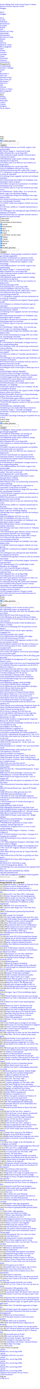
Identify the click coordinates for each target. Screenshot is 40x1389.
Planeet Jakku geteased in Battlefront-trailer (21, 940)
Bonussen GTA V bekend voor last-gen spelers (21, 1326)
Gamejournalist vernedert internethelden (19, 1238)
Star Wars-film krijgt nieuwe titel (17, 1290)
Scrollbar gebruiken (9, 141)
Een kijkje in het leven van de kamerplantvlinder (20, 663)
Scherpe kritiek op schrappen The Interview (20, 1159)
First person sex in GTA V (15, 1265)
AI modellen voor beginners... (12, 753)
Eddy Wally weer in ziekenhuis (15, 1321)
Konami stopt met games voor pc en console (21, 979)
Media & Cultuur (6, 45)
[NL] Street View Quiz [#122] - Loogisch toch (19, 698)
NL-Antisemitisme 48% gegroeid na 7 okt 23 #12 (19, 734)
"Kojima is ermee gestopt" (15, 1052)
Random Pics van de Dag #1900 (14, 166)
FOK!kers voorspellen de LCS (15, 1094)
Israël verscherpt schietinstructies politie (19, 975)
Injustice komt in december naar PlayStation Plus (22, 1298)
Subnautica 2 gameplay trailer (12, 406)
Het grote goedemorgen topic (13, 794)
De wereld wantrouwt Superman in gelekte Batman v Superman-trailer (17, 1029)
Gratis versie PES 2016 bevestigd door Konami (21, 936)
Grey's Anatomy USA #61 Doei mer (15, 711)
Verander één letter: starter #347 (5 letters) (17, 755)
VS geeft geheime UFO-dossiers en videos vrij (18, 578)
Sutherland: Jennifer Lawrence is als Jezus (19, 1257)
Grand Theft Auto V (12, 1236)
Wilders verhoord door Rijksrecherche (19, 1205)
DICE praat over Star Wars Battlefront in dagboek (23, 1025)
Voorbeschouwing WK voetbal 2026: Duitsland (18, 375)
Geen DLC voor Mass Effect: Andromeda (19, 894)
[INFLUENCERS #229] (11, 690)
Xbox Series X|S (5, 79)
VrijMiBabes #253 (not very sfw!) (14, 516)
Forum (2, 4)
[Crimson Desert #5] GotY (12, 638)
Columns (33, 4)
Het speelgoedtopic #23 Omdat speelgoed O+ (19, 732)
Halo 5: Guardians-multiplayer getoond (18, 1007)
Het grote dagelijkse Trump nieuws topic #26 (18, 671)
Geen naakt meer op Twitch (15, 1334)
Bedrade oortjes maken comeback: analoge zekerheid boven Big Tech (17, 160)
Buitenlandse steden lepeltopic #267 (15, 750)
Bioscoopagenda (5, 47)
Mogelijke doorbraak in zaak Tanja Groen (17, 807)
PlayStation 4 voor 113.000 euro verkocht (20, 1090)
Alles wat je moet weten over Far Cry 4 (18, 1269)
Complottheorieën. (9, 873)
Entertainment (5, 35)
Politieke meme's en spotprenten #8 (15, 609)
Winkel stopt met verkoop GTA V (17, 1225)
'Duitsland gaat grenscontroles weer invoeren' (21, 986)
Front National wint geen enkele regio (19, 929)
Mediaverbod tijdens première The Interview (20, 1196)
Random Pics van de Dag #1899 (14, 365)
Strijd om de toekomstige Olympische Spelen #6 (20, 705)
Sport (2, 49)
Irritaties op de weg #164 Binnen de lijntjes (18, 617)
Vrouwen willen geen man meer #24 (15, 792)
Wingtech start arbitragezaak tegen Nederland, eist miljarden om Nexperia (18, 554)
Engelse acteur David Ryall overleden (18, 1134)
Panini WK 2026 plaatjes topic (13, 730)
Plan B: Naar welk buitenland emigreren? (17, 796)
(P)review (5, 241)
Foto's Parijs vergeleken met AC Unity (19, 1240)
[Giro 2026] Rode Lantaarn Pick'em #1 (16, 696)
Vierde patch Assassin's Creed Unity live (18, 1180)
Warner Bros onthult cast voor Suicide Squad (20, 1221)
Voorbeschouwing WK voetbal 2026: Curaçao (18, 170)
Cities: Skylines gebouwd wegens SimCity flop (22, 1050)
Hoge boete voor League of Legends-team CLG (21, 1173)
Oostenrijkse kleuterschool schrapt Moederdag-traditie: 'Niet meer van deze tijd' (19, 395)
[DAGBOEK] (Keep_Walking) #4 (15, 684)
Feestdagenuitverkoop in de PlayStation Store (20, 1219)
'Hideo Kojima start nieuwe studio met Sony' (21, 927)
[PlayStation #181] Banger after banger (16, 636)
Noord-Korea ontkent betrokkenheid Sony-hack (21, 1150)
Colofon (3, 104)
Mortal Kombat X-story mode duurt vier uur (20, 1038)
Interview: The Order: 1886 (15, 1078)
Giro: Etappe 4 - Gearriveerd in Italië (15, 151)
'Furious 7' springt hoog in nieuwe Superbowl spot (23, 1086)
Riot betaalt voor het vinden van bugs (17, 1255)
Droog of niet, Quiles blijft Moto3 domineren (18, 408)
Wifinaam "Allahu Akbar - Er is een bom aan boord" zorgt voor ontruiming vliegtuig (18, 192)
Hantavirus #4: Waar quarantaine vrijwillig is (18, 686)
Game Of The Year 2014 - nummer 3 (18, 1111)
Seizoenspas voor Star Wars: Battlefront (19, 954)
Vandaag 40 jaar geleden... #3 (13, 865)
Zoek (12, 4)
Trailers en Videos (6, 89)
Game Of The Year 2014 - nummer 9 (18, 1123)
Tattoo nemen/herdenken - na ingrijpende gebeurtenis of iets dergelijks (17, 820)
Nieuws (27, 4)
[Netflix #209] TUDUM (11, 805)
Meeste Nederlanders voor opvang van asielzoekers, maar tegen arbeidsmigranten (16, 434)
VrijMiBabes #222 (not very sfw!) (14, 518)
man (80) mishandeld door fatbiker (14, 871)
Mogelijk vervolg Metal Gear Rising (17, 1088)
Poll (3, 245)
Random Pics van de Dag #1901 (14, 153)
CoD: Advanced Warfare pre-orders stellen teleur (22, 1328)
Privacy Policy (23, 1373)
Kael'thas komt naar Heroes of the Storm (19, 1013)
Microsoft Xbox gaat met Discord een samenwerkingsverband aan (15, 293)
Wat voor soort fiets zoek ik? (12, 763)
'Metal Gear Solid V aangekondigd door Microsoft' (22, 1146)
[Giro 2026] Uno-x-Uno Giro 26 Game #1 (17, 694)
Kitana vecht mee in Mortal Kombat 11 (18, 888)
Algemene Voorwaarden (8, 1373)
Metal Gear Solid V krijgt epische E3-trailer (21, 1009)
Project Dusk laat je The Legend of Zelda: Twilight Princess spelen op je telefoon (20, 391)
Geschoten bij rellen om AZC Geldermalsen (21, 925)
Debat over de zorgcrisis (14, 1161)
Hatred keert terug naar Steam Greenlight (20, 1175)
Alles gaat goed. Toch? (11, 650)
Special (4, 243)
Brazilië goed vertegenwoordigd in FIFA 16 (19, 984)
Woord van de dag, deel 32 (12, 709)
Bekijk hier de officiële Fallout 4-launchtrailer (21, 938)
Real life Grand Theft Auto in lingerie (18, 1186)
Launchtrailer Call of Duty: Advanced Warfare (21, 1342)
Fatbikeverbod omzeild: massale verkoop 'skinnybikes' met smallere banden (17, 584)
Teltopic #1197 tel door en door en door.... (17, 607)
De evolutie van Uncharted (14, 915)
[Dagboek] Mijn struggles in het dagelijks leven (19, 846)
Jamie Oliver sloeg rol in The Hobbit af (19, 1132)
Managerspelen (5, 64)
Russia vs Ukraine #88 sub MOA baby (16, 775)
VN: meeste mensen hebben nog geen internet (21, 971)
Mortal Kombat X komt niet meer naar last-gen (22, 996)
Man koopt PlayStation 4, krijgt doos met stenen (22, 1136)
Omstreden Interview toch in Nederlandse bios (20, 1103)
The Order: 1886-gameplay (14, 1211)
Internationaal (4, 24)
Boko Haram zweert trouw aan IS (17, 1065)
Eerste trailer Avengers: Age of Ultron (18, 1338)
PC (1, 72)
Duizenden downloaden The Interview (19, 1127)
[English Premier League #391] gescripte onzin (19, 809)
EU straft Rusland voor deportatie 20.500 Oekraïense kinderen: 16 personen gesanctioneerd (17, 259)
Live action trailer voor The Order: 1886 (18, 1152)
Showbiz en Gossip (6, 31)
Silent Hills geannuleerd (14, 1017)
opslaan (3, 145)
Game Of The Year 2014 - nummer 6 (18, 1119)
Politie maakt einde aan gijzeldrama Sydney (21, 1188)
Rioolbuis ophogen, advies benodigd (15, 682)
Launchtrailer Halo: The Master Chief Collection (22, 1292)
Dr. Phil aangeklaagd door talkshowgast (19, 1102)
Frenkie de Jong (8, 725)
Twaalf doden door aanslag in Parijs (18, 1115)
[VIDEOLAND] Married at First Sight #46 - (18, 713)
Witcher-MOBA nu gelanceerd (15, 1092)
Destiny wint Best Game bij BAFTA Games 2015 (22, 1057)
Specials (16, 6)
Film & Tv (5, 231)
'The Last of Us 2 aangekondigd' (17, 1148)
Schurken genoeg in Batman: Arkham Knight (20, 1071)
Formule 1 (3, 52)
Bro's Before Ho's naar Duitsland (16, 1194)
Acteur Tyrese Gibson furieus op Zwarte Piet (21, 1259)
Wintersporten (5, 62)
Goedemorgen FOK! (9, 285)
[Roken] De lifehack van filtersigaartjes (16, 700)
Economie (3, 25)
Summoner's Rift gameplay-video (16, 1288)
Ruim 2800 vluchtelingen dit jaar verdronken (21, 965)
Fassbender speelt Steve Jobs (14, 1246)
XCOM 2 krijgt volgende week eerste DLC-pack (21, 917)
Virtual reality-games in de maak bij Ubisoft (21, 1011)
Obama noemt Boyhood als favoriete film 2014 (22, 1157)
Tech (1, 29)
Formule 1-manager (7, 68)
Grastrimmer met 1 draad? (12, 634)
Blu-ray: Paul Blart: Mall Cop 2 (15, 931)
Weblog (7, 4)
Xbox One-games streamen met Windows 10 (21, 1096)
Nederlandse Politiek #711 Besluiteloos (16, 677)
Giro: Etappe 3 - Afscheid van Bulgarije (16, 410)
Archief (21, 6)
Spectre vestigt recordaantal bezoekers (19, 942)
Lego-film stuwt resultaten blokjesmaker (19, 1073)
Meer (2, 95)
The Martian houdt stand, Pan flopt (17, 955)
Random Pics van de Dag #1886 (14, 574)
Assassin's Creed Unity (13, 1275)
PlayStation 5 (4, 81)
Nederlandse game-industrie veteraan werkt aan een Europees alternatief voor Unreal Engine (19, 399)
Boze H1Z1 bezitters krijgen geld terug (19, 1100)
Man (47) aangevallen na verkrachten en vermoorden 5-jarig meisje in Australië (16, 486)
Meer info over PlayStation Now (17, 1121)
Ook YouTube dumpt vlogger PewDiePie (19, 900)
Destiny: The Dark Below (13, 1153)
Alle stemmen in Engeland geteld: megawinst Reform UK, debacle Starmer (19, 720)
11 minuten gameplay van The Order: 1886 (19, 1082)
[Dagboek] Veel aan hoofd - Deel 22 (15, 740)
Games (2, 70)
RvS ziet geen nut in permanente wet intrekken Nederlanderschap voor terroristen (19, 185)
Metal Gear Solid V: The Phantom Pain (19, 982)
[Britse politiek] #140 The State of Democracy (19, 644)
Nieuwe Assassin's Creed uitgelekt (17, 1223)
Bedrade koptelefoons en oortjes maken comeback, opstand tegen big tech (16, 823)
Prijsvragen (4, 100)
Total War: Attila (11, 1105)
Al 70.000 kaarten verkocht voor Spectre (19, 948)
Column (5, 239)
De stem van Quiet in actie (15, 1336)
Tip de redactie (5, 108)
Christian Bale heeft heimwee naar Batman (20, 1251)
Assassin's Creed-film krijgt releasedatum (20, 1117)
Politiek (2, 27)
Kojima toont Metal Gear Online (16, 1213)
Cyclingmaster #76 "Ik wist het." (14, 673)
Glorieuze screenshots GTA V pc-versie (19, 1040)
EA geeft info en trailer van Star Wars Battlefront (22, 1032)
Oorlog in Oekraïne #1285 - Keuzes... (16, 675)
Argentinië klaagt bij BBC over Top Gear (20, 1253)
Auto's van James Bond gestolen (17, 1198)
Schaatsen (3, 60)
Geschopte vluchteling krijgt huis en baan (20, 980)
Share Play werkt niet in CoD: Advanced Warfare (22, 1299)
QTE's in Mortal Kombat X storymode (18, 1054)
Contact (2, 102)
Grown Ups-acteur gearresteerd (16, 1098)
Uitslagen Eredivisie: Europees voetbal (16, 377)
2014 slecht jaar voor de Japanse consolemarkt (21, 1113)
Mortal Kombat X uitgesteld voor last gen (19, 1055)
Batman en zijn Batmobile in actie (16, 1248)
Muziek (2, 39)
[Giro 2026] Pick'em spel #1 (13, 688)
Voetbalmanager (5, 66)
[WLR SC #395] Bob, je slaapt (13, 863)
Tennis (2, 56)
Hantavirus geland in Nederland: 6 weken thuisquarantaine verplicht (17, 309)
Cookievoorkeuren (6, 1374)
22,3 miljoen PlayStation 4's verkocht (18, 1015)
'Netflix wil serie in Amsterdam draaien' (19, 1063)
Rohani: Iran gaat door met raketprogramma (20, 896)
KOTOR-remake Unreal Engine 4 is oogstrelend (21, 919)
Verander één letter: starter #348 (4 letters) (17, 757)
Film (1, 41)
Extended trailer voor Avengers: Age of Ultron (20, 1267)
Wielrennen (4, 58)
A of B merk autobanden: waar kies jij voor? (18, 773)
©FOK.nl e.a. (4, 1378)
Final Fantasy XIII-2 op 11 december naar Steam (21, 1276)
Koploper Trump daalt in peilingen (17, 973)
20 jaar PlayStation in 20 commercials (18, 1226)
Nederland (3, 22)
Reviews (3, 6)
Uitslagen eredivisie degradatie (13, 371)
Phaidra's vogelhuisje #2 (11, 728)
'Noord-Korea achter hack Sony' (16, 1169)
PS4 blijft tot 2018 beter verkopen (17, 1077)
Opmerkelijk (4, 33)
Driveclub (9, 1346)
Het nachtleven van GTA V (15, 1217)
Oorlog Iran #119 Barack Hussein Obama (17, 692)
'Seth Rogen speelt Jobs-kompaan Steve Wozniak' (22, 1309)
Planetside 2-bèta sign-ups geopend (17, 1203)
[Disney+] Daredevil (10, 751)
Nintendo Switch (6, 77)
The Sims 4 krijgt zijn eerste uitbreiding (19, 1084)
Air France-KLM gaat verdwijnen (14, 373)
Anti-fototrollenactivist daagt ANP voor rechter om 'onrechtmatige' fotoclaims (19, 200)
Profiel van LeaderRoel (8, 881)
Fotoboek (3, 99)
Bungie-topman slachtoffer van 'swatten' (18, 1282)
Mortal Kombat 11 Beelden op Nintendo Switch (22, 884)
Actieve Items (19, 4)
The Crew (9, 1192)
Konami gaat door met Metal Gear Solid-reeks (21, 1048)
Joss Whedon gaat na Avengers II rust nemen (21, 1023)
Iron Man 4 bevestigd (13, 1344)
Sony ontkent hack (11, 1250)
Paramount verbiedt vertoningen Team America (22, 1163)
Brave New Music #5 (10, 726)
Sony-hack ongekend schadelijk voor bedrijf (21, 1155)
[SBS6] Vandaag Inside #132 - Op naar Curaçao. (19, 811)
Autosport (3, 54)
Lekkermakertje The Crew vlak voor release (21, 1234)
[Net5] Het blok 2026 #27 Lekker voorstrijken (18, 669)
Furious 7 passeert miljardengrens (17, 1027)
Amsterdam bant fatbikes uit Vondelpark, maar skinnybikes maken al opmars (18, 181)
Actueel (2, 20)
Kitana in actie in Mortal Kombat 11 (17, 886)
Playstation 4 (4, 74)
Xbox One (3, 75)
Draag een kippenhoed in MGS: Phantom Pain (20, 1125)
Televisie (3, 43)
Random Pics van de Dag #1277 (14, 576)
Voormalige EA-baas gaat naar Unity (17, 1340)
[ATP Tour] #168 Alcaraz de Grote (15, 615)
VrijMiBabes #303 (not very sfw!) (14, 168)
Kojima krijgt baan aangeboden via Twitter (19, 1042)
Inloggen (3, 8)
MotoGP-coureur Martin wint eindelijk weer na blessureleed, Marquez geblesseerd (18, 380)
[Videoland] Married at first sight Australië (18, 707)
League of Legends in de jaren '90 (16, 1075)
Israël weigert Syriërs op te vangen (17, 977)
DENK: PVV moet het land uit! (16, 906)
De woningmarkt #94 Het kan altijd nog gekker (19, 874)
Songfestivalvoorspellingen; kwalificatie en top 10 (19, 723)
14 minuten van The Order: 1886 (16, 1190)
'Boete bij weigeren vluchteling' (16, 963)
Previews (9, 6)
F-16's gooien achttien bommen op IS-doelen (21, 1228)
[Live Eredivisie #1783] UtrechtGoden (16, 813)
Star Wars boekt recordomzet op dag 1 (19, 923)
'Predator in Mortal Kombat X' (16, 1080)
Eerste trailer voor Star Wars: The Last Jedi (21, 898)
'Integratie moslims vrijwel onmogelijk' (19, 921)
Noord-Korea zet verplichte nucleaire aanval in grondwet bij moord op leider (19, 215)
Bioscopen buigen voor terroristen (17, 1171)
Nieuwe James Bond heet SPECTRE (18, 1215)
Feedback (3, 106)
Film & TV (4, 83)
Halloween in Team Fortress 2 (15, 1315)
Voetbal (2, 50)
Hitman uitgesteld (12, 961)
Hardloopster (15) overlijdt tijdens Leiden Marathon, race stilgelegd (17, 384)
